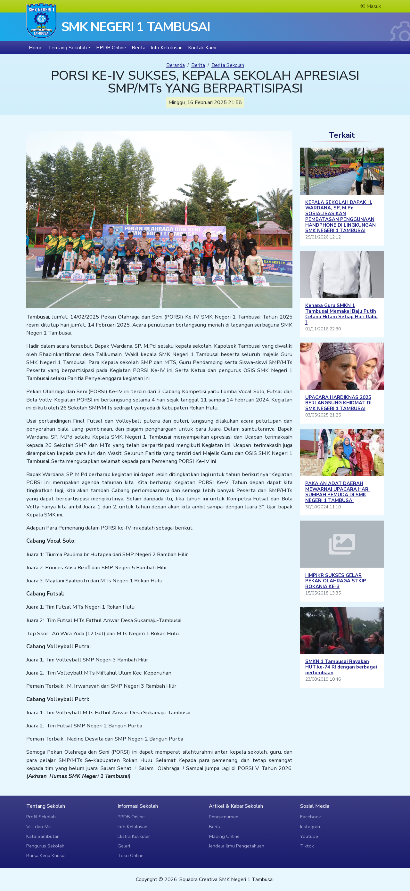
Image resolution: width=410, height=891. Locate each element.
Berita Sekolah (227, 65)
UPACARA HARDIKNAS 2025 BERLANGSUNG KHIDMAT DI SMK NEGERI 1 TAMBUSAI (338, 403)
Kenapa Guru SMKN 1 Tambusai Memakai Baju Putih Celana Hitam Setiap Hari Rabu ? (341, 314)
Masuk (370, 6)
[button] (69, 47)
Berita (198, 65)
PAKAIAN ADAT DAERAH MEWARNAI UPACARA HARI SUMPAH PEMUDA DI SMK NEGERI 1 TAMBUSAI (337, 492)
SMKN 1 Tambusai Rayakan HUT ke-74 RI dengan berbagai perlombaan (341, 667)
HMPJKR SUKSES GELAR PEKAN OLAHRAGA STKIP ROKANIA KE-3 (335, 581)
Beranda (175, 65)
